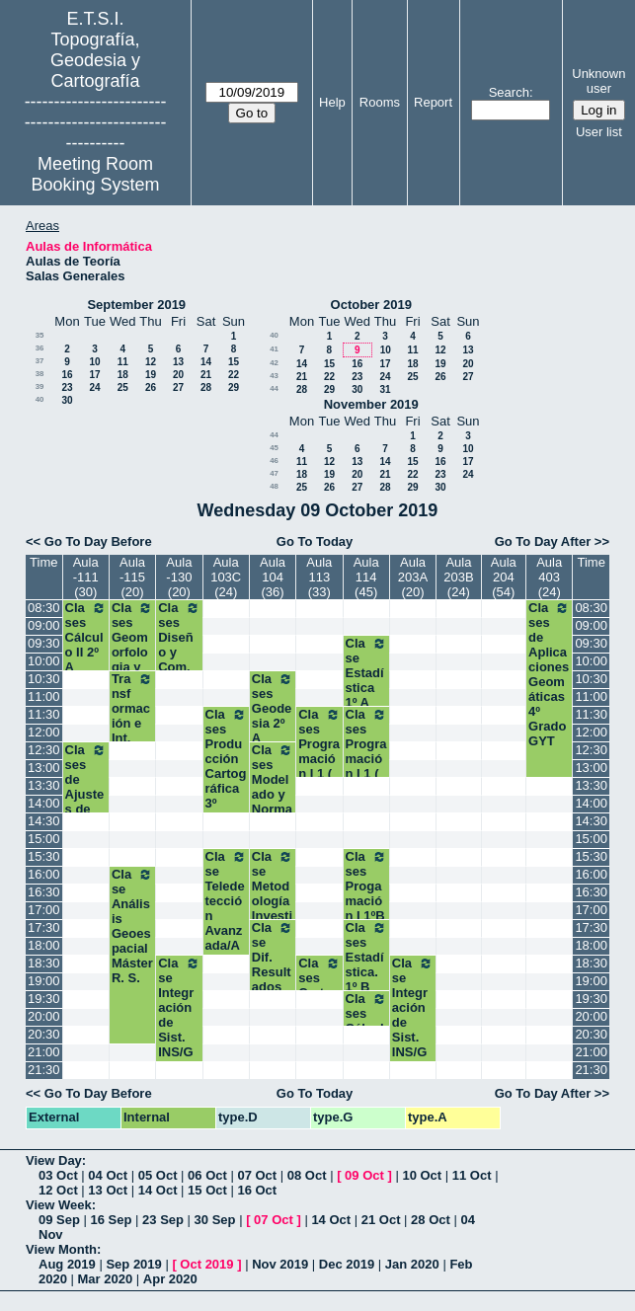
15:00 (44, 838)
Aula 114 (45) (366, 577)
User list (599, 131)
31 (384, 389)
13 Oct (107, 1190)
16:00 (44, 874)
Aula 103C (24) (225, 577)
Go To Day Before (98, 541)
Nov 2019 (280, 1264)
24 (94, 387)
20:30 (44, 1034)
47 (274, 473)
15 (233, 361)
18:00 (44, 945)
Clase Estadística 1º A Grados (366, 687)
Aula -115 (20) (132, 577)
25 (123, 387)
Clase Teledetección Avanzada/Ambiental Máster (226, 923)
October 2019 (371, 304)
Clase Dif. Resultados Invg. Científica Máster (272, 986)
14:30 (44, 820)
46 (274, 460)
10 (94, 361)
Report (433, 102)
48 (274, 486)
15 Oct (207, 1190)
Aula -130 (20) (179, 577)
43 (274, 375)
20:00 (44, 1016)
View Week (59, 1204)
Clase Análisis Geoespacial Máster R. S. (132, 926)
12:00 (44, 732)
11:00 (44, 696)
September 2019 (136, 304)
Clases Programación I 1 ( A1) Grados (366, 766)
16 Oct (257, 1190)
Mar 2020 (105, 1279)
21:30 (44, 1069)
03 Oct (58, 1175)
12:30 (44, 749)
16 (66, 374)
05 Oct (158, 1175)
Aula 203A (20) (413, 577)
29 (233, 387)
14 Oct (158, 1190)
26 (150, 387)
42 (274, 362)
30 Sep (215, 1219)
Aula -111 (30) (86, 577)
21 (205, 374)
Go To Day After (543, 541)
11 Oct (472, 1175)
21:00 (44, 1051)
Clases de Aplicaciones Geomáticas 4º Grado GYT (549, 674)
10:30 (44, 678)
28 (205, 387)
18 (123, 374)
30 (66, 400)
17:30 (44, 927)
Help (332, 102)
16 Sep (111, 1219)
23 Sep (163, 1219)
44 (274, 388)
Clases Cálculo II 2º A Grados (86, 652)
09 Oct (364, 1175)
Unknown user (598, 81)
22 (233, 374)
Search (509, 92)
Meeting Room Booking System (96, 174)
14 (205, 361)
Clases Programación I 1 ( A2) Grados (319, 766)
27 (178, 387)
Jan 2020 (412, 1264)
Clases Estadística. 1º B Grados (366, 972)
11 (123, 361)
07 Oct (257, 1175)
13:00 (44, 767)
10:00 (44, 661)
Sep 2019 (133, 1264)
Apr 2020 (170, 1279)
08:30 (44, 607)
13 (178, 361)
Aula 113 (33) (319, 577)
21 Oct (381, 1219)
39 (40, 386)
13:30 (44, 785)
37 (40, 360)
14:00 (44, 803)
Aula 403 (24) (549, 577)
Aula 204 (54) (503, 577)
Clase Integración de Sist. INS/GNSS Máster (178, 1022)
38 (40, 373)
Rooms (379, 102)
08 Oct (307, 1175)
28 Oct (430, 1219)
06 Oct (207, 1175)
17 (94, 374)
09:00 (44, 625)
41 (274, 349)
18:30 (44, 963)
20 (178, 374)
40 (40, 399)
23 (66, 387)
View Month (61, 1249)
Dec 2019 (346, 1264)
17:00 (44, 909)
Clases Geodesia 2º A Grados (272, 723)
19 (150, 374)
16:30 (44, 892)
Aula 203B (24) (458, 577)
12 (150, 361)
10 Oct (421, 1175)
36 (40, 348)
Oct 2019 (206, 1264)
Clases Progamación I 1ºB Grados (366, 901)
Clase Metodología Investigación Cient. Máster (272, 908)
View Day (54, 1160)
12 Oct (58, 1190)
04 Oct (107, 1175)
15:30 (44, 856)
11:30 (44, 714)
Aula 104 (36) (272, 577)
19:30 (44, 998)
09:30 (44, 643)
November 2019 (371, 404)
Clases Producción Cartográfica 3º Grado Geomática (226, 781)
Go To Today (315, 541)
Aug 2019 (67, 1264)
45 (274, 447)
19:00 (44, 980)
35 (40, 335)
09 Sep (59, 1219)
